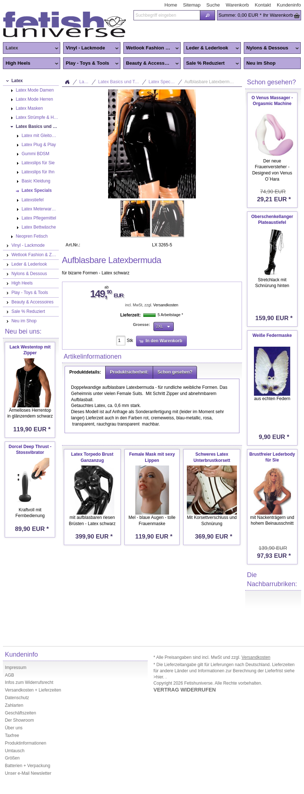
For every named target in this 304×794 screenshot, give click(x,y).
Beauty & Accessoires (151, 63)
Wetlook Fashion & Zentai (152, 48)
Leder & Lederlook (211, 48)
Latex (30, 48)
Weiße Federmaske (272, 335)
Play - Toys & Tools (91, 63)
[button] (207, 15)
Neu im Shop (261, 63)
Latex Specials (163, 81)
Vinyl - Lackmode (91, 48)
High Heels (30, 63)
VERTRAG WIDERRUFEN (184, 690)
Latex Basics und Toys (119, 81)
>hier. (159, 677)
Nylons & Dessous (271, 48)
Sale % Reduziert (211, 63)
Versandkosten (165, 305)
